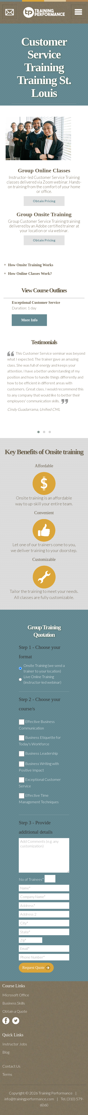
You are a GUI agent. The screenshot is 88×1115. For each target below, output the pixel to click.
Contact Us (11, 1066)
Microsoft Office (15, 995)
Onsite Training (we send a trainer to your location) (42, 668)
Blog (5, 1052)
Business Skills (13, 1003)
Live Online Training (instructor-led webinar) (40, 679)
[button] (38, 432)
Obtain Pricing (44, 201)
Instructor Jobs (14, 1044)
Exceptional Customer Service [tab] (47, 313)
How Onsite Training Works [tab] (28, 265)
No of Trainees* (31, 879)
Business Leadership (41, 753)
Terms (7, 1074)
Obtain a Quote (14, 1011)
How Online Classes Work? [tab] (28, 273)
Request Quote (36, 967)
